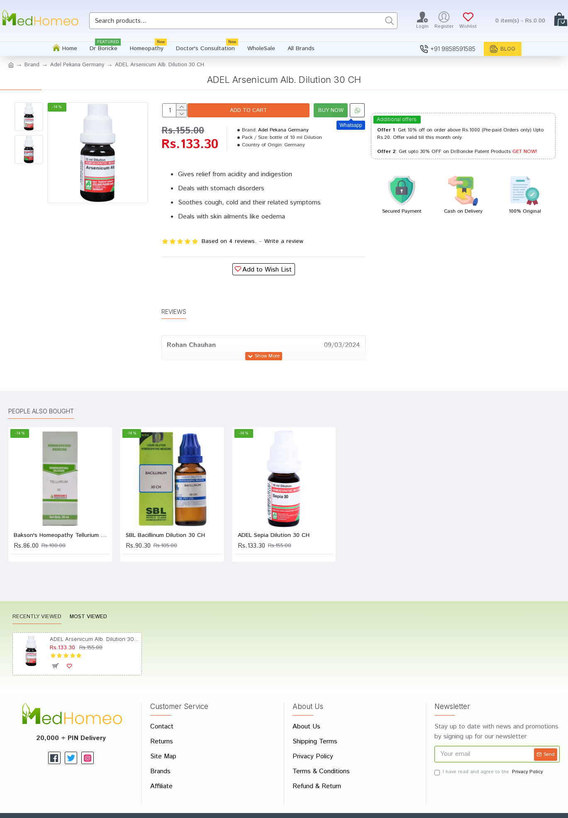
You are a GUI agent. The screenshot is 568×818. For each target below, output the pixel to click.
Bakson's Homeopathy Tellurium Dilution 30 (62, 515)
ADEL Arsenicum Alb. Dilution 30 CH (94, 619)
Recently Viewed (36, 597)
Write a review (283, 241)
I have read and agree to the (489, 752)
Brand (31, 65)
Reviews (173, 301)
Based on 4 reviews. (229, 241)
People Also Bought (41, 391)
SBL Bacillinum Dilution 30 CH (165, 515)
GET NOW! (524, 151)
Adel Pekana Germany (77, 65)
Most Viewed (88, 597)
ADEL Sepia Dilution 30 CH (274, 515)
